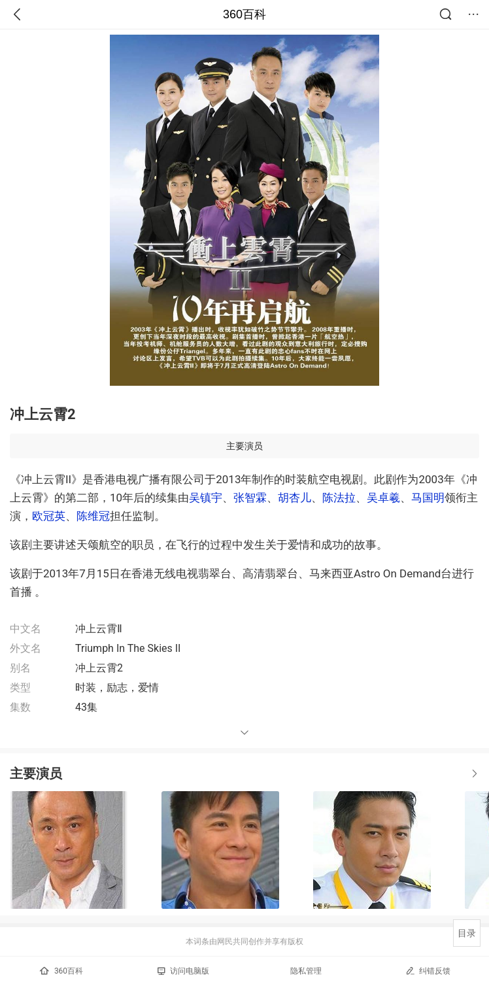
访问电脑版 (183, 971)
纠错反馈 (427, 971)
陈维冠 (93, 515)
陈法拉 (339, 497)
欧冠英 (48, 515)
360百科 (244, 14)
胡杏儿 (294, 497)
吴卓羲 (383, 497)
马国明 (428, 497)
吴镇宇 (205, 497)
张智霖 (250, 497)
